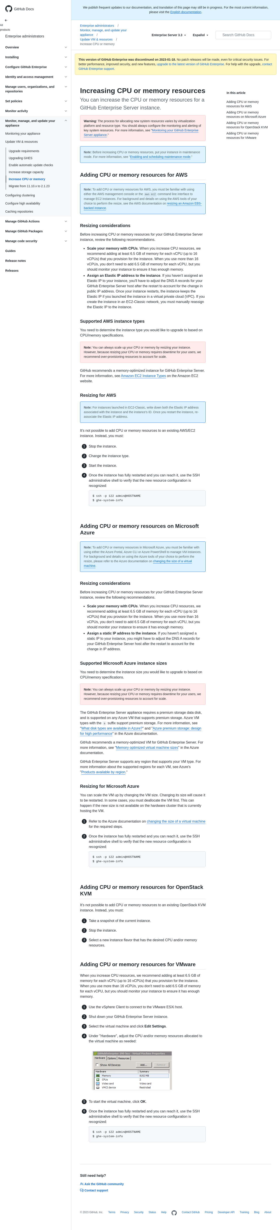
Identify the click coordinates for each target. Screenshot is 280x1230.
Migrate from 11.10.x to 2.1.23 (29, 186)
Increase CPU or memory (27, 179)
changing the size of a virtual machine (176, 821)
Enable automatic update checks (31, 165)
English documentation (185, 12)
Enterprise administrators (24, 36)
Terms (112, 1212)
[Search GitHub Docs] (243, 35)
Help (163, 1212)
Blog (256, 1212)
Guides (10, 251)
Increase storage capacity (26, 172)
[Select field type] (168, 35)
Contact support (94, 1190)
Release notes (15, 261)
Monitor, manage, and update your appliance (103, 32)
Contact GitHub (191, 1212)
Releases (12, 270)
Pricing (209, 1212)
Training (244, 1212)
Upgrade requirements (24, 151)
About (267, 1212)
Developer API (226, 1212)
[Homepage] (174, 1213)
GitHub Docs (24, 9)
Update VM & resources (98, 39)
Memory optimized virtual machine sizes (147, 747)
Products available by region (103, 772)
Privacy (124, 1212)
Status (152, 1212)
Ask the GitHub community (102, 1184)
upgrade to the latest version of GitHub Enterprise (190, 64)
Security (139, 1212)
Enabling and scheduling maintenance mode (160, 157)
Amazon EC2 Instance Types (143, 376)
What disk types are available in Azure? (111, 728)
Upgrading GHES (20, 158)
